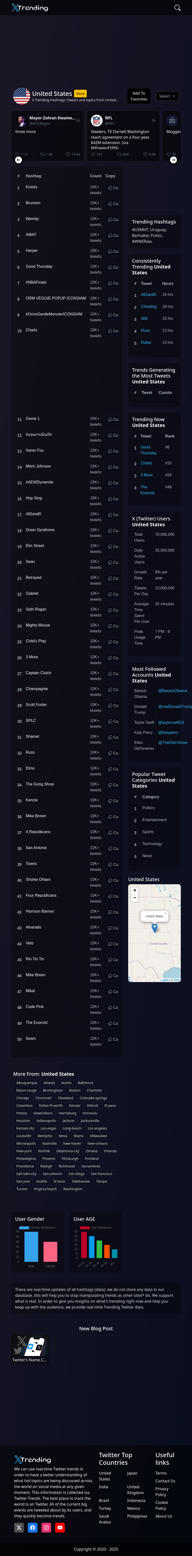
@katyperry (168, 732)
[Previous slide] (18, 160)
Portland (92, 1158)
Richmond (67, 1166)
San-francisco (101, 1173)
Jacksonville (90, 1120)
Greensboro (43, 1113)
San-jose (23, 1181)
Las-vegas (48, 1128)
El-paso (110, 1105)
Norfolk (44, 1151)
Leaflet (165, 980)
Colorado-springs (93, 1098)
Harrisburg (67, 1113)
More (80, 93)
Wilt (144, 318)
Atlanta (49, 1082)
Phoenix (48, 1158)
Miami (79, 1135)
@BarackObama (172, 691)
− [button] (134, 898)
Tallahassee (81, 1181)
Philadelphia (26, 1158)
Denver (75, 1105)
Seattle (41, 1181)
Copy (115, 188)
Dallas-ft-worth (51, 1105)
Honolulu (90, 1113)
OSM (176, 980)
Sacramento (90, 1166)
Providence (25, 1166)
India (103, 1486)
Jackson (68, 1120)
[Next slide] (173, 160)
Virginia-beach (45, 1189)
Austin (66, 1082)
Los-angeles (97, 1128)
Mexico (133, 1508)
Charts (146, 463)
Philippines (137, 1516)
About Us (163, 1516)
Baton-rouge (26, 1090)
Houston (23, 1120)
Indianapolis (46, 1120)
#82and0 (148, 294)
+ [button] (134, 891)
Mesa (63, 1135)
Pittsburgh (70, 1158)
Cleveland (65, 1098)
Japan (132, 1473)
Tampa (101, 1181)
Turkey (105, 1508)
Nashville (49, 1143)
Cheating (149, 306)
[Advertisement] (96, 49)
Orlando (110, 1151)
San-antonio (52, 1173)
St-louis (59, 1181)
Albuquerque (26, 1082)
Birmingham (53, 1090)
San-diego (76, 1173)
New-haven (72, 1143)
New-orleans (97, 1143)
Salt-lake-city (26, 1173)
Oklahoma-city (67, 1151)
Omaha (91, 1151)
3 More (147, 475)
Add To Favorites (139, 96)
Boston (74, 1090)
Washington (73, 1189)
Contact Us (165, 1481)
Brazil (104, 1500)
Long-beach (72, 1128)
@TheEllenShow (172, 742)
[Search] (177, 7)
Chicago (22, 1098)
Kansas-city (25, 1128)
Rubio (146, 342)
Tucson (22, 1189)
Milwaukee (98, 1135)
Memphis (45, 1135)
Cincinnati (43, 1098)
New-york (24, 1151)
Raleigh (46, 1166)
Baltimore (85, 1082)
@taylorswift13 (171, 722)
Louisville (23, 1135)
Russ (145, 330)
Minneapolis (26, 1143)
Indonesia (136, 1500)
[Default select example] (167, 96)
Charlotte (94, 1090)
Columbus (24, 1105)
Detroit (92, 1105)
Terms (161, 1473)
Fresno (21, 1113)
